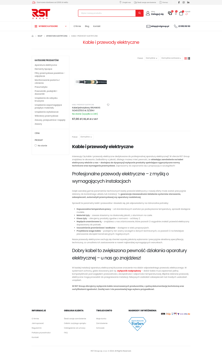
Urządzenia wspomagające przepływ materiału (48, 109)
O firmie (77, 26)
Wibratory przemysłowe (46, 119)
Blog (87, 26)
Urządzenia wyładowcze (46, 114)
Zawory (38, 127)
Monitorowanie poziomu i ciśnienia (47, 83)
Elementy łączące (43, 69)
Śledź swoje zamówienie (145, 2)
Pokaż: (140, 58)
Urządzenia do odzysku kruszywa (46, 102)
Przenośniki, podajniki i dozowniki (46, 94)
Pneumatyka (41, 88)
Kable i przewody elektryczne (83, 105)
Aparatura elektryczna (46, 65)
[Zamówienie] (171, 58)
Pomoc (163, 2)
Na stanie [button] (42, 149)
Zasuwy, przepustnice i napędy (50, 123)
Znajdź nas (125, 2)
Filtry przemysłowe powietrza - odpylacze (50, 75)
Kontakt (96, 26)
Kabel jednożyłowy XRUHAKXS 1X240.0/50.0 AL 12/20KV (86, 109)
